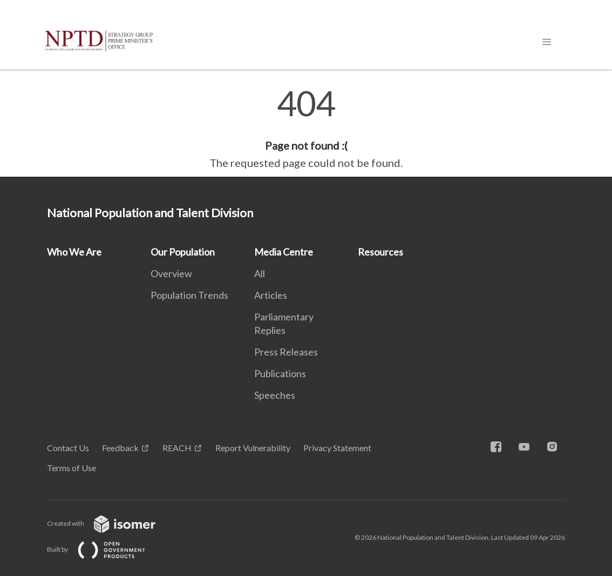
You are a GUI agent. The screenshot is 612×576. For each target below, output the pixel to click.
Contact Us (68, 448)
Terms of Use (71, 468)
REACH (177, 448)
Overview (171, 273)
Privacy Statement (337, 448)
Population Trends (189, 295)
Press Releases (286, 352)
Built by (104, 549)
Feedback (120, 448)
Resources (380, 252)
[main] (306, 128)
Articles (270, 295)
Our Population (183, 252)
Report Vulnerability (252, 448)
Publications (280, 373)
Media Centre (283, 252)
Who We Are (74, 252)
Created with (110, 523)
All (259, 273)
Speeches (274, 395)
